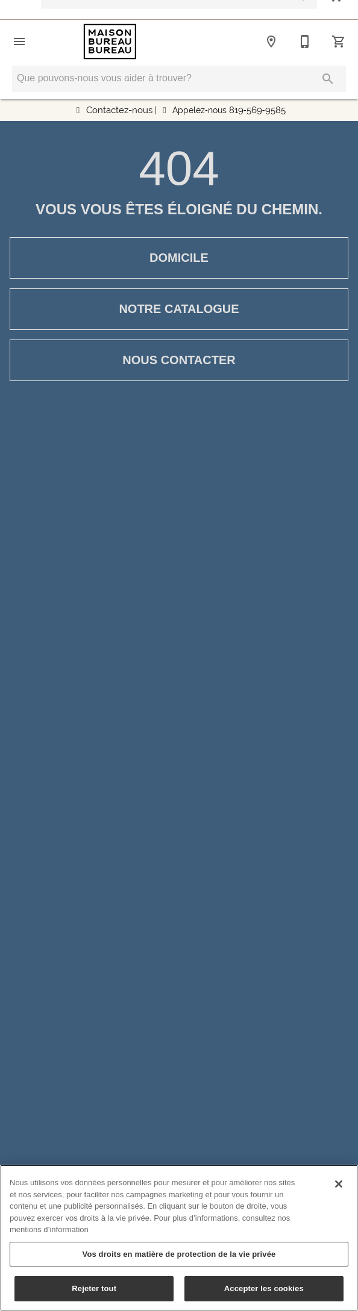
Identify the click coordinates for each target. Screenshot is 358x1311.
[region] (179, 1238)
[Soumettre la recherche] (328, 79)
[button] (19, 41)
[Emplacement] (271, 41)
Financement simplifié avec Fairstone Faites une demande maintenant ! (187, 10)
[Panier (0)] (338, 41)
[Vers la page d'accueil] (110, 41)
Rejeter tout (94, 1288)
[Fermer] (338, 1184)
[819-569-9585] (304, 41)
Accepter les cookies (264, 1288)
